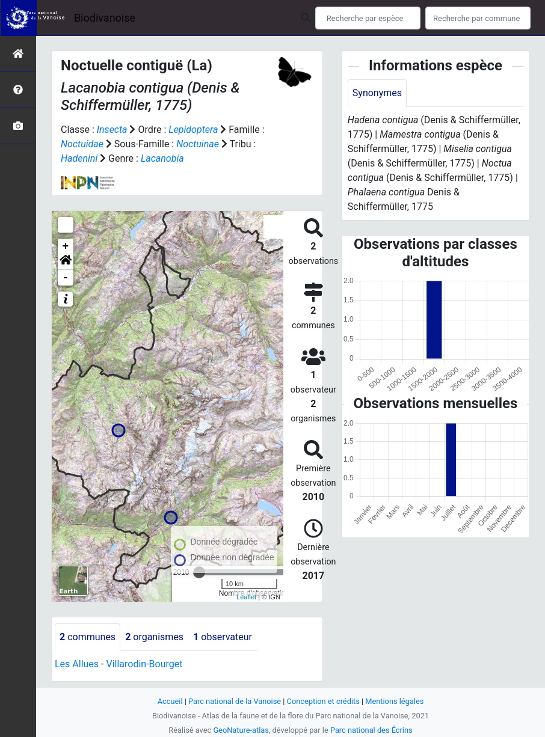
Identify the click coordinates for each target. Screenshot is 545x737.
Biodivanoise (104, 17)
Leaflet (246, 597)
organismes (154, 637)
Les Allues (77, 664)
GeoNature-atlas (241, 730)
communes (87, 637)
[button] (65, 262)
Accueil (170, 701)
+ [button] (66, 246)
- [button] (66, 278)
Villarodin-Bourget (144, 664)
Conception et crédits (323, 701)
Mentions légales (394, 701)
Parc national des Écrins (371, 730)
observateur (222, 637)
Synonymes (377, 93)
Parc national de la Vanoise (234, 701)
